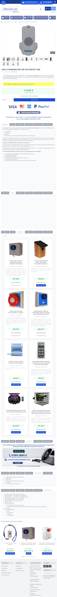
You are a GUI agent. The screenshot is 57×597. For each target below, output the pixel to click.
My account (19, 563)
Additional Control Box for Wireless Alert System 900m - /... (47, 544)
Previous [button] (2, 539)
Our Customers (5, 575)
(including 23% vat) (28, 92)
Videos (12, 124)
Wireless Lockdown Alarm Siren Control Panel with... (28, 543)
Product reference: (6, 72)
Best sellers (4, 566)
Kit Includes (38, 124)
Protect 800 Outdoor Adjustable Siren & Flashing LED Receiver (16, 262)
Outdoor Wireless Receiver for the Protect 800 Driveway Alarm (16, 411)
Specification (47, 124)
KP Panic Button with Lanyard (10, 543)
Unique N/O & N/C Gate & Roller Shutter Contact (16, 362)
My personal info (20, 570)
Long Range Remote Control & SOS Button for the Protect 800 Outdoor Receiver (41, 363)
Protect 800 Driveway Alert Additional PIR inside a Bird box (41, 262)
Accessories (20, 124)
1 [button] (22, 556)
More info (5, 124)
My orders (18, 566)
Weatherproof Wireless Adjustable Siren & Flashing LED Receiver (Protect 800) (41, 312)
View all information (16, 282)
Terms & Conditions (7, 572)
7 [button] (30, 556)
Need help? (29, 124)
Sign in (53, 12)
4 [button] (26, 556)
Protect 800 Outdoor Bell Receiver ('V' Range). (15, 311)
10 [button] (34, 556)
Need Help (4, 568)
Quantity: (4, 99)
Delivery (4, 570)
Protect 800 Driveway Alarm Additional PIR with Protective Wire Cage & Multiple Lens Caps (41, 412)
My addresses (19, 568)
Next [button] (55, 539)
